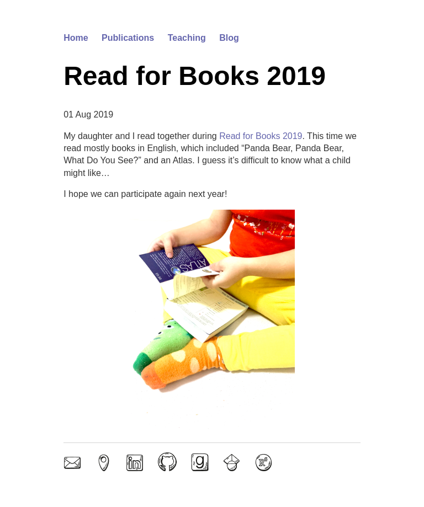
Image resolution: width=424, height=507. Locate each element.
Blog (229, 37)
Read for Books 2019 (260, 136)
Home (75, 37)
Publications (128, 37)
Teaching (187, 37)
